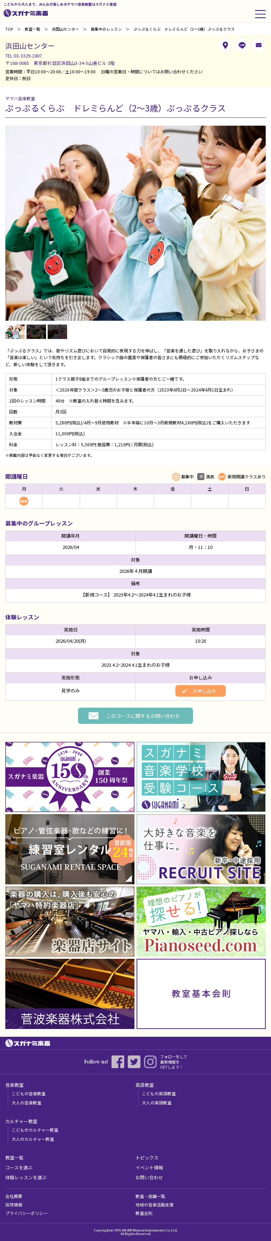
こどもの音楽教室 (29, 1093)
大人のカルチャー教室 (33, 1139)
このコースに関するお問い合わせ (143, 715)
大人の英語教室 (156, 1103)
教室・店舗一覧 (150, 1196)
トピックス (147, 1157)
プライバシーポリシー (26, 1213)
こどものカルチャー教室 (35, 1130)
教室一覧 (32, 29)
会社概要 (13, 1196)
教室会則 (144, 1213)
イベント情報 (149, 1167)
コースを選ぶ (18, 1167)
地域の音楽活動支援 (155, 1204)
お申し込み (204, 691)
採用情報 (13, 1204)
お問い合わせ (149, 1177)
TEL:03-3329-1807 (23, 55)
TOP (9, 29)
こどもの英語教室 (159, 1093)
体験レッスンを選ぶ (26, 1177)
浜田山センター (65, 29)
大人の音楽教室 (26, 1103)
